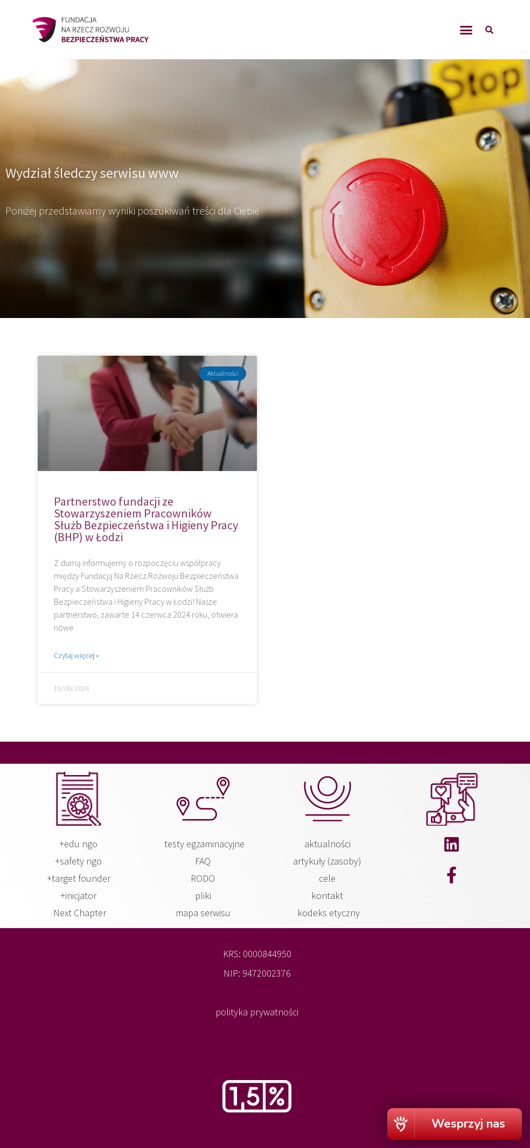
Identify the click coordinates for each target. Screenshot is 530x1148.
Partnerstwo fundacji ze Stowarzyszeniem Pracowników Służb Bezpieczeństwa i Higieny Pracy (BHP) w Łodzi (146, 519)
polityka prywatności (256, 1012)
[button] (466, 29)
